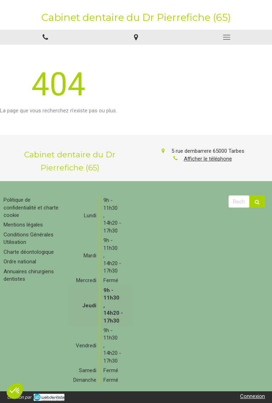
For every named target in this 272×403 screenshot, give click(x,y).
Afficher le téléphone (208, 159)
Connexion (252, 396)
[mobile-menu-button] (226, 37)
